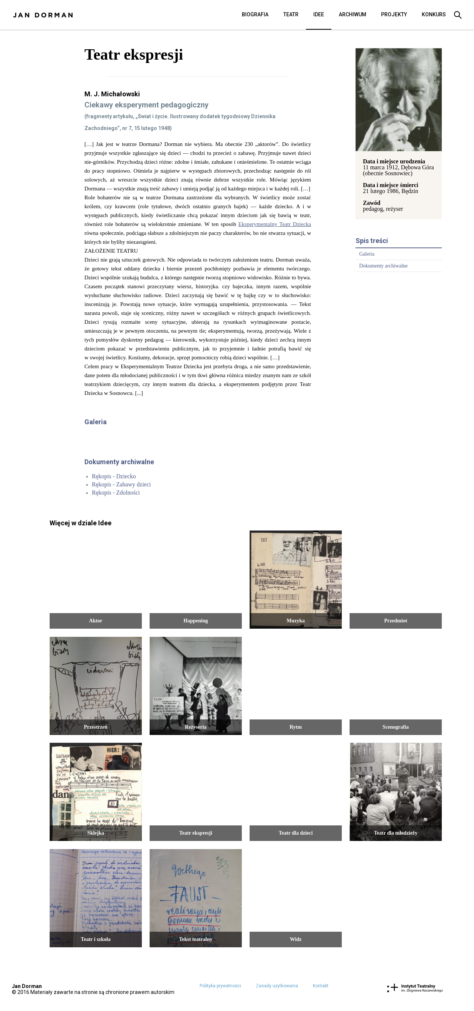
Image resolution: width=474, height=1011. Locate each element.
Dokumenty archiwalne (383, 266)
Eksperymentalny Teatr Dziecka (274, 224)
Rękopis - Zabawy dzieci (121, 484)
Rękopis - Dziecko (114, 476)
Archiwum (352, 14)
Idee (318, 14)
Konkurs (434, 14)
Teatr (290, 14)
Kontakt (320, 985)
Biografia (255, 14)
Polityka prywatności (220, 985)
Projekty (394, 14)
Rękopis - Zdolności (116, 492)
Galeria (366, 254)
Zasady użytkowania (277, 985)
